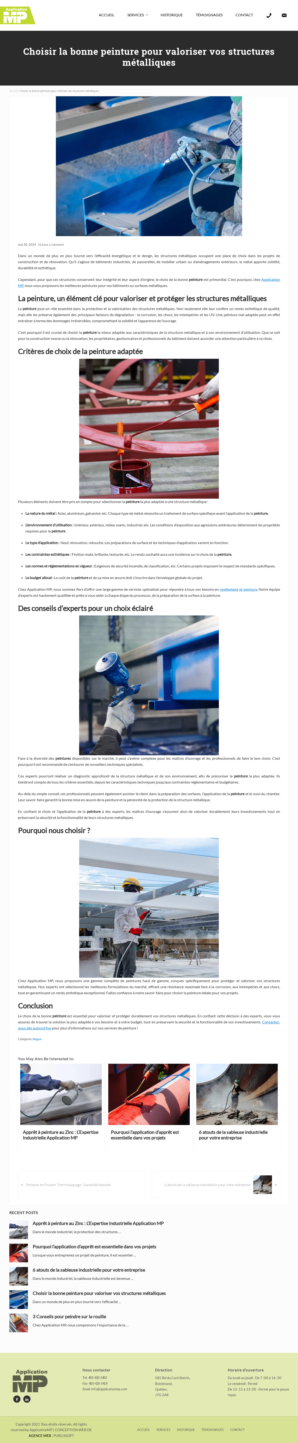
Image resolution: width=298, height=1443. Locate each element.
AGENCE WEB (40, 1435)
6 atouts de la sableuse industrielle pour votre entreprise (233, 1134)
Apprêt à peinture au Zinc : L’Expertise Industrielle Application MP (60, 1134)
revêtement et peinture (238, 589)
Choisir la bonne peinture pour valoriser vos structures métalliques (99, 1293)
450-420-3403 (97, 1377)
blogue (37, 1039)
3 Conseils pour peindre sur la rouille (69, 1316)
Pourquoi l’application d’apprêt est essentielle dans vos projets (145, 1134)
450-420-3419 (97, 1383)
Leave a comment (52, 244)
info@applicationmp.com (109, 1389)
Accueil (13, 91)
